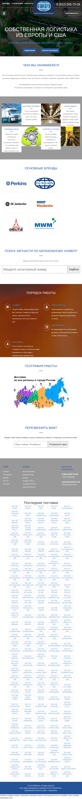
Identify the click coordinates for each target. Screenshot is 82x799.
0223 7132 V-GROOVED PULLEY (41, 718)
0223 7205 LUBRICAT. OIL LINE (41, 684)
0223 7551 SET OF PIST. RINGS (67, 520)
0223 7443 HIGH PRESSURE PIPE (41, 585)
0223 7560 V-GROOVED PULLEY (28, 520)
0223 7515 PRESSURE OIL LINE (41, 535)
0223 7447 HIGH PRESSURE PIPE (54, 578)
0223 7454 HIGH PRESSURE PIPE (27, 570)
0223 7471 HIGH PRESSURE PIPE (27, 556)
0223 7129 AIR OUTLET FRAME (67, 718)
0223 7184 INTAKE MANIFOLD (27, 697)
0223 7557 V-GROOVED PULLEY (41, 520)
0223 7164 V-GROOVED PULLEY (15, 711)
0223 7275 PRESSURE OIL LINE (41, 643)
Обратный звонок (29, 487)
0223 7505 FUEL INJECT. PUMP (14, 542)
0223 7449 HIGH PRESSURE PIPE (27, 578)
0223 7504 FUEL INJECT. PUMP (28, 542)
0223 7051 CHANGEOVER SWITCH (67, 759)
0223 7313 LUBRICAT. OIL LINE (54, 622)
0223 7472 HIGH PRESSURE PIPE (14, 556)
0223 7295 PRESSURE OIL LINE (41, 636)
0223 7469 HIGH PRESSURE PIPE (54, 556)
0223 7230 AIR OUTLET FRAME (15, 663)
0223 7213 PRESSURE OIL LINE (28, 677)
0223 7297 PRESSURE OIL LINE (15, 636)
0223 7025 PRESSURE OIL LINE (67, 774)
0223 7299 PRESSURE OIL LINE (54, 629)
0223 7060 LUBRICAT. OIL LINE (54, 752)
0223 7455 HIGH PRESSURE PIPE (14, 570)
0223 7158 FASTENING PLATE (28, 711)
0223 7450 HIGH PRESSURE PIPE (14, 578)
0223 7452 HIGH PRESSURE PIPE (54, 570)
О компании (7, 475)
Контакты (6, 484)
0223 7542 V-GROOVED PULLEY (15, 527)
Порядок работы (29, 481)
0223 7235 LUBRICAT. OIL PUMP (41, 656)
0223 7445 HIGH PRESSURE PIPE (14, 585)
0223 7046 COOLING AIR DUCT (41, 767)
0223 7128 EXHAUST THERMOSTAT (14, 725)
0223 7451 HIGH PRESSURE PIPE (67, 570)
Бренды (6, 478)
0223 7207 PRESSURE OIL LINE (28, 684)
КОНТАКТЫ (29, 3)
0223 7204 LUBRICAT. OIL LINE (54, 684)
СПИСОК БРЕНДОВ (50, 50)
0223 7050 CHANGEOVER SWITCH (15, 767)
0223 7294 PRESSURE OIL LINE (54, 636)
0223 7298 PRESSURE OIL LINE (67, 629)
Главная (6, 471)
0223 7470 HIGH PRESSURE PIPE (41, 556)
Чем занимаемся (29, 471)
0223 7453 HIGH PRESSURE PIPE (41, 570)
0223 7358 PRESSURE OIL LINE (28, 608)
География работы (29, 484)
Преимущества (28, 475)
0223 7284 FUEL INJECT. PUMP (14, 643)
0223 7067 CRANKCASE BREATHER (67, 745)
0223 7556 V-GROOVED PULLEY (54, 520)
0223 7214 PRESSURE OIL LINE (15, 677)
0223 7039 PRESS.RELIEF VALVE (15, 774)
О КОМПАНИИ (17, 3)
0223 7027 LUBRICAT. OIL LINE (54, 774)
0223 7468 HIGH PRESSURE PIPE (67, 556)
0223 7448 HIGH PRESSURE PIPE (41, 578)
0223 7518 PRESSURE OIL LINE (28, 535)
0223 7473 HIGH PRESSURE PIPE (67, 549)
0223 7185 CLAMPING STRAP (14, 697)
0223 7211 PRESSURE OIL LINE (54, 677)
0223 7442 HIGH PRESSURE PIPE (54, 585)
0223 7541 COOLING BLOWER (28, 527)
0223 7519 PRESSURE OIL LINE (15, 535)
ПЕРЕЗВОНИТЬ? (72, 13)
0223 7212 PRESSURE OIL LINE (41, 677)
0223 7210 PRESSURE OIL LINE (67, 677)
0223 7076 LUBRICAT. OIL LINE (67, 738)
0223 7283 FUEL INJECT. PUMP (28, 643)
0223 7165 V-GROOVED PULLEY (67, 704)
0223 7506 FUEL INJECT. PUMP (67, 535)
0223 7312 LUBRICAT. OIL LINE (67, 622)
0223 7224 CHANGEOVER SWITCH (67, 663)
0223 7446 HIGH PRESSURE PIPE (67, 578)
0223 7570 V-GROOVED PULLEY (15, 513)
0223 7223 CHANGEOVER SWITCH (15, 670)
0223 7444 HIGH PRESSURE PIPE (27, 585)
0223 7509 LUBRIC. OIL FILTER (54, 535)
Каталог (6, 481)
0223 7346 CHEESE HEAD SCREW (67, 608)
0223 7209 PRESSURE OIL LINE (15, 684)
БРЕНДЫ (6, 3)
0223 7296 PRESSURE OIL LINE (28, 636)
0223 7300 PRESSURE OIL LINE (41, 629)
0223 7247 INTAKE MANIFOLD (14, 656)
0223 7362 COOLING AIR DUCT (14, 608)
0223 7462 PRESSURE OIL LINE (54, 563)
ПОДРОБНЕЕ (29, 50)
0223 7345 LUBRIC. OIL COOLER (15, 615)
